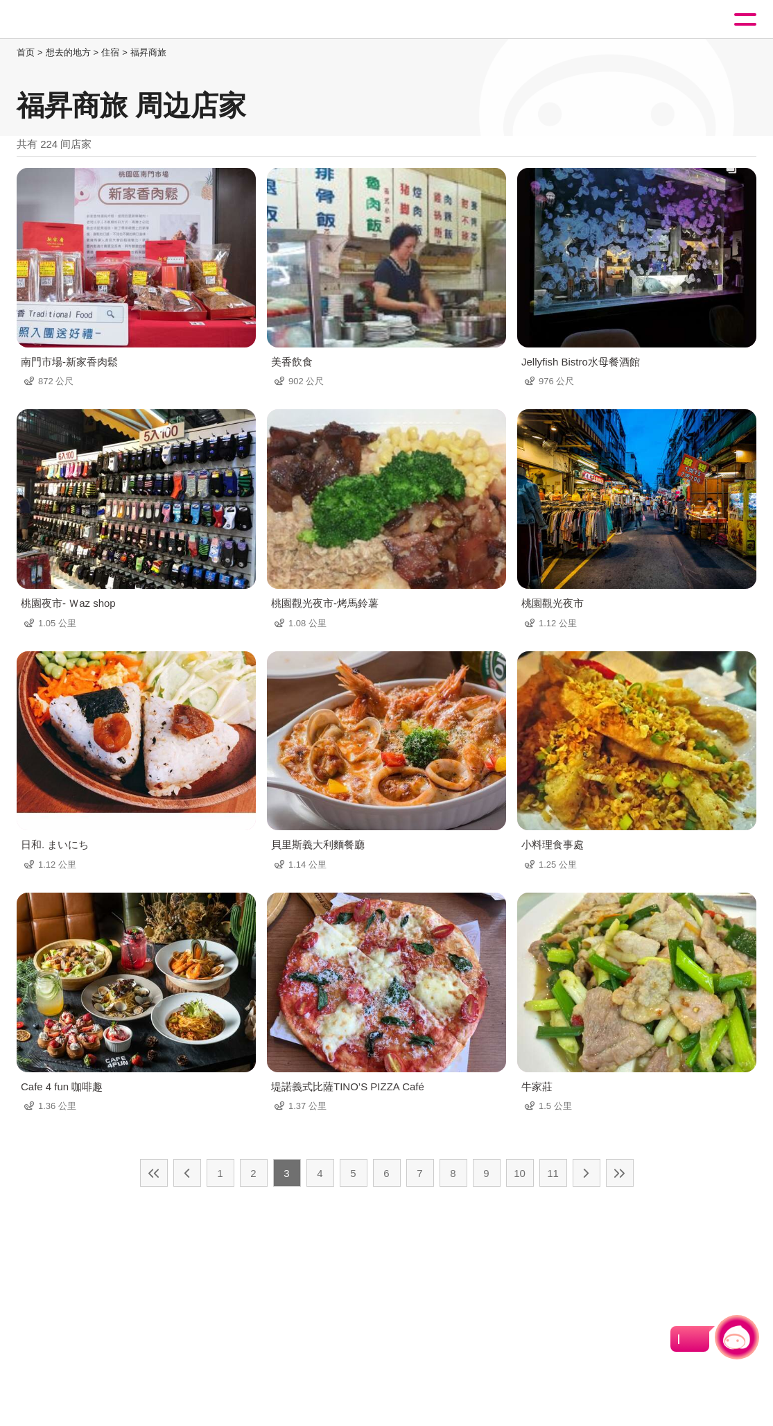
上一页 (187, 1173)
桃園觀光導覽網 (68, 20)
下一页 (586, 1173)
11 (553, 1173)
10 (520, 1173)
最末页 (620, 1173)
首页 (26, 52)
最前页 (154, 1173)
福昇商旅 (148, 52)
